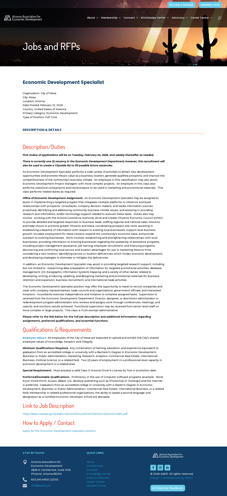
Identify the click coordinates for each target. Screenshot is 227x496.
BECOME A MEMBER (181, 4)
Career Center (200, 17)
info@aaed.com (41, 485)
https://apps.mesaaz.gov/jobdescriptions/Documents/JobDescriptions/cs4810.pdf (75, 413)
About (91, 17)
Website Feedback (169, 488)
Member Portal (96, 485)
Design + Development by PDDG (171, 478)
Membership (109, 17)
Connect (129, 17)
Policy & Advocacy (98, 477)
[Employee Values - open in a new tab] (34, 337)
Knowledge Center (153, 17)
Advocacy (178, 17)
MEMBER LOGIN (210, 4)
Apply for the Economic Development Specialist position (59, 431)
